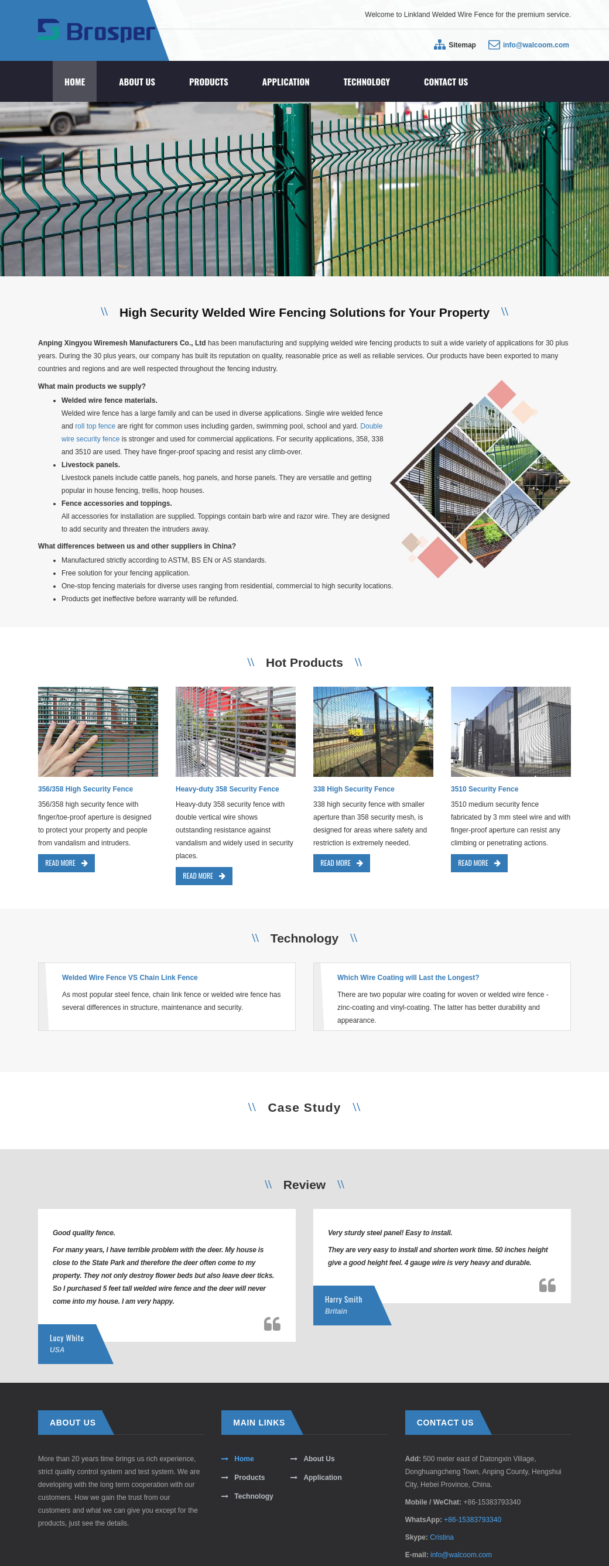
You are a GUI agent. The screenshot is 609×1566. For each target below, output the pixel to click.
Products (208, 81)
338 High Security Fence (354, 789)
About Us (137, 81)
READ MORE (66, 863)
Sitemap (462, 45)
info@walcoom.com (536, 45)
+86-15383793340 (472, 1520)
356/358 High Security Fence (85, 789)
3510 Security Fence (484, 789)
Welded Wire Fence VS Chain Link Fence (130, 978)
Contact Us (446, 81)
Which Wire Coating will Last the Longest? (408, 978)
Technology (367, 81)
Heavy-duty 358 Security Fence (227, 789)
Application (286, 81)
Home (74, 81)
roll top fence (95, 426)
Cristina (442, 1537)
